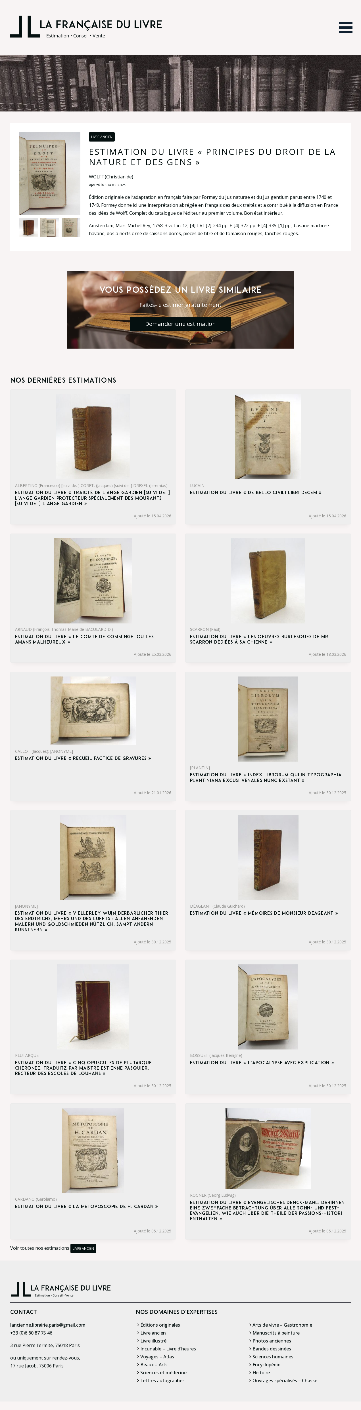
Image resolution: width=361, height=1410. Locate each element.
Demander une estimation (180, 324)
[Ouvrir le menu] (345, 27)
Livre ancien (101, 136)
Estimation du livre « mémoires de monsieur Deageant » (264, 913)
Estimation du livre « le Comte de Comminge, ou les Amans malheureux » (84, 640)
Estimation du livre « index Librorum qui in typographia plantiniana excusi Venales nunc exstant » (266, 778)
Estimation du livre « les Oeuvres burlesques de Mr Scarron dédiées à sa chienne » (259, 640)
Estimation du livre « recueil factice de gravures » (83, 758)
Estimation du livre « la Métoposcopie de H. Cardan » (86, 1207)
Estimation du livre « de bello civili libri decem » (256, 493)
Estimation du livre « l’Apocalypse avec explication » (262, 1063)
